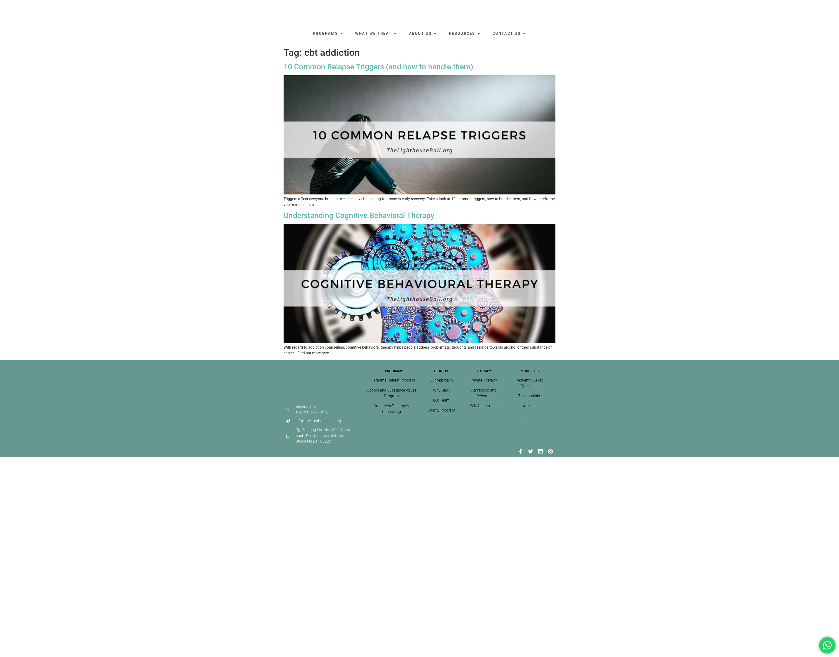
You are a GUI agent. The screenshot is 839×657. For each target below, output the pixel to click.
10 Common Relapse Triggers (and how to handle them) (378, 66)
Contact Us (509, 34)
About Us (423, 34)
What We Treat (376, 34)
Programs (328, 34)
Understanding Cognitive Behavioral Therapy (359, 215)
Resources (465, 34)
